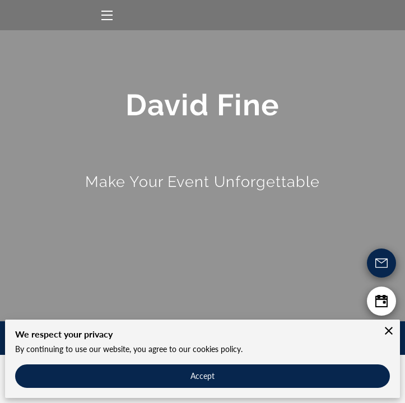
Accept (202, 376)
